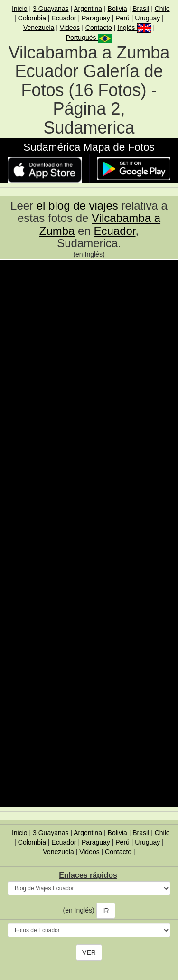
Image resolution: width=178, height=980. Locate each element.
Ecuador (63, 18)
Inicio (20, 8)
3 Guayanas (51, 8)
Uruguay (147, 18)
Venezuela (38, 27)
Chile (162, 8)
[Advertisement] (89, 352)
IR (106, 910)
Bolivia (117, 8)
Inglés (134, 27)
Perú (122, 18)
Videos (70, 27)
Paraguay (96, 18)
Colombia (32, 18)
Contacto (98, 27)
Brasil (140, 8)
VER (89, 952)
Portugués (89, 37)
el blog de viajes (77, 205)
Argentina (88, 8)
